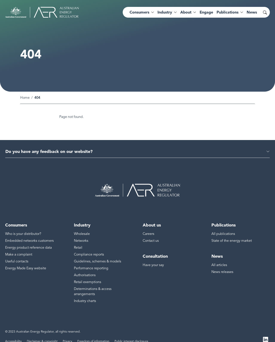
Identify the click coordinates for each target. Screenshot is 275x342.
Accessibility (13, 334)
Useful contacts (16, 255)
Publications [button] (227, 12)
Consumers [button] (139, 12)
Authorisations (85, 268)
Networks (81, 234)
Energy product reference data (28, 241)
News (252, 12)
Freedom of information (93, 334)
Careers (148, 227)
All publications (223, 227)
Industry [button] (164, 12)
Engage (206, 12)
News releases (222, 265)
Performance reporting (91, 261)
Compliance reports (89, 248)
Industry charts (85, 294)
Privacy (67, 334)
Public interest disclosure (131, 334)
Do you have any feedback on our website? (49, 144)
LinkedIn (265, 333)
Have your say (153, 258)
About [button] (185, 12)
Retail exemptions (87, 275)
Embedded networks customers (29, 234)
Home (25, 91)
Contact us (151, 234)
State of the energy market (231, 234)
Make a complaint (18, 248)
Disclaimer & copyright (42, 334)
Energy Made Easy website (25, 261)
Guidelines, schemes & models (97, 255)
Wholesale (82, 227)
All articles (219, 258)
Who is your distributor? (23, 227)
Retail (78, 241)
